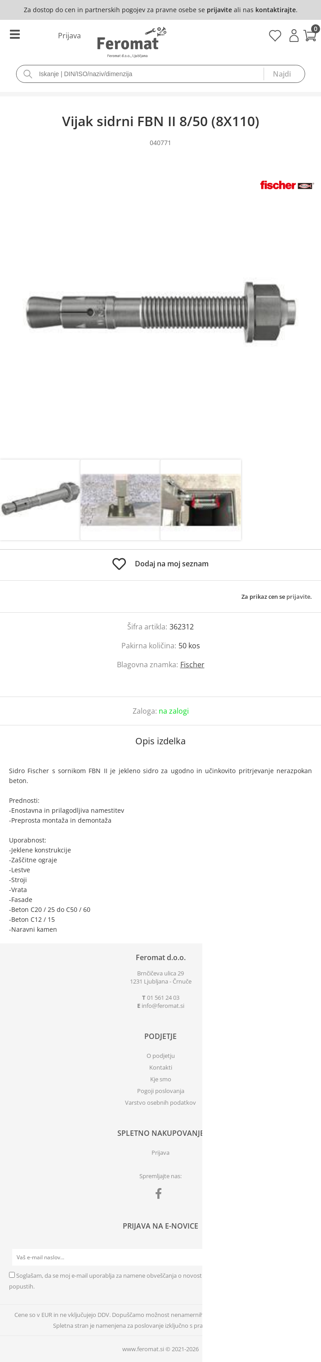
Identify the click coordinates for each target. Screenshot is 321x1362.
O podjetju (161, 1056)
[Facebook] (160, 1195)
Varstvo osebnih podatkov (160, 1102)
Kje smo (160, 1079)
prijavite (219, 9)
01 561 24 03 (163, 997)
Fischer (192, 665)
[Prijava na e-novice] (303, 1257)
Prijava (294, 35)
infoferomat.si (163, 1006)
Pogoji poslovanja (160, 1091)
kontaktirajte (275, 9)
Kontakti (160, 1067)
